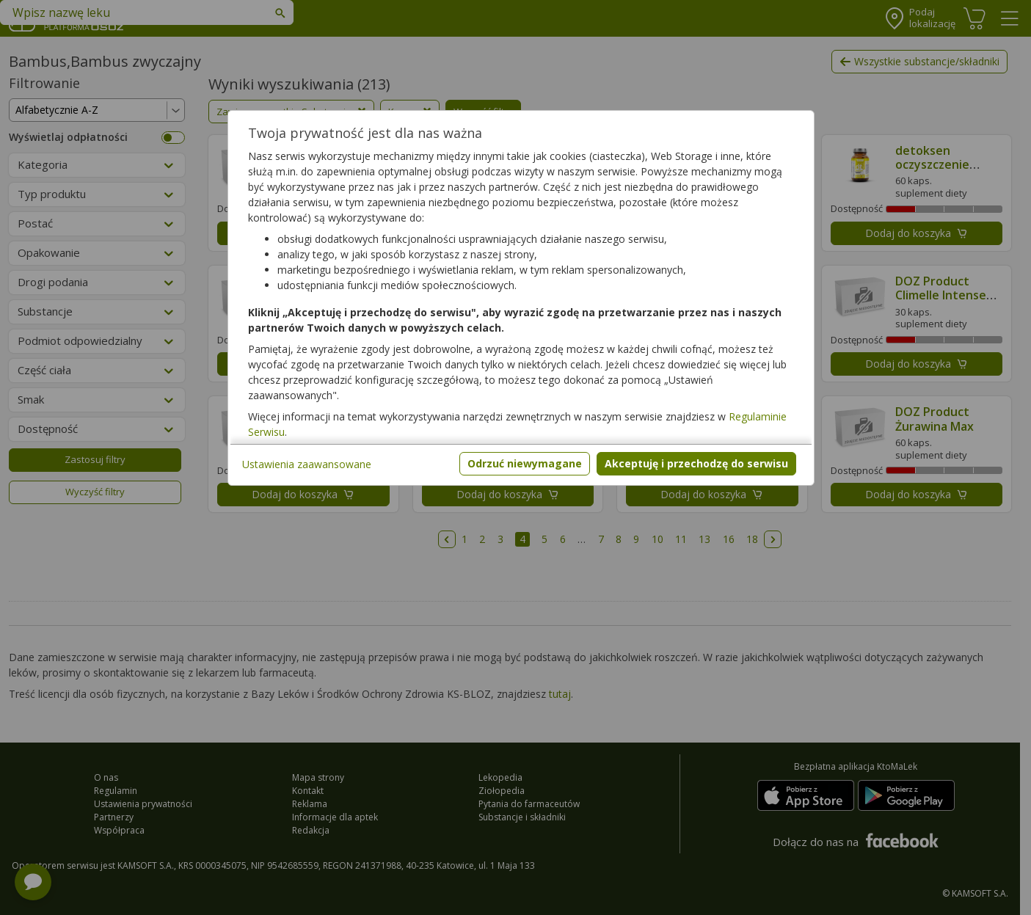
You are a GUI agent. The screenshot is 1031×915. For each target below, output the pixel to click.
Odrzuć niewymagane (524, 463)
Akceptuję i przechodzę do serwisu (696, 463)
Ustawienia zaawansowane (306, 464)
